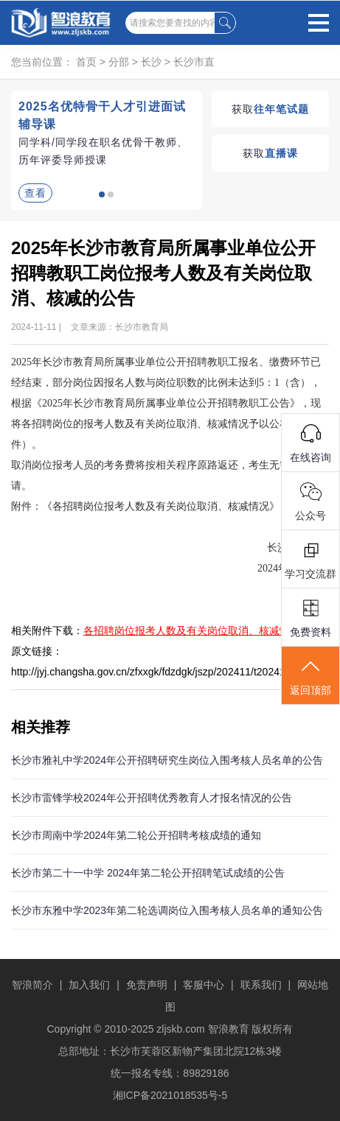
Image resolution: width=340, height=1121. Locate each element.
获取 (270, 109)
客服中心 (203, 985)
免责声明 (146, 985)
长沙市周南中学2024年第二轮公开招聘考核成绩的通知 (136, 835)
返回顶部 (310, 676)
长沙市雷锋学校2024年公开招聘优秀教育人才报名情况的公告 (151, 798)
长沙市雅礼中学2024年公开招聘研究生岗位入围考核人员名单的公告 (167, 760)
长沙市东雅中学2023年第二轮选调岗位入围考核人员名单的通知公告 (167, 910)
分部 (118, 62)
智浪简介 (32, 985)
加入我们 (89, 985)
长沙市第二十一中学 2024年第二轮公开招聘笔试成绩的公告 (148, 873)
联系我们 (261, 985)
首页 (86, 62)
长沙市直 (194, 62)
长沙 (151, 62)
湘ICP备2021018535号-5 (170, 1095)
